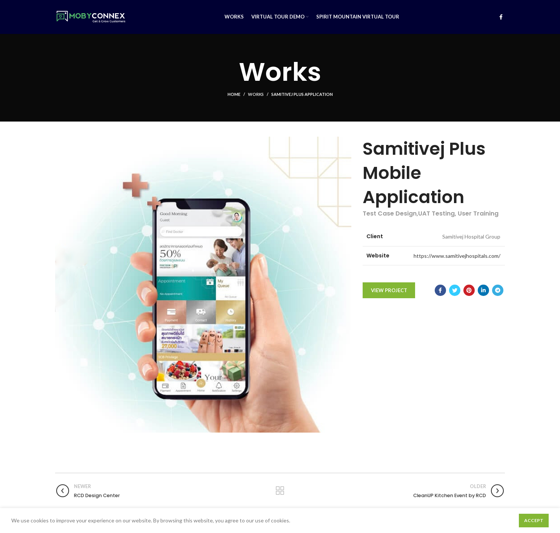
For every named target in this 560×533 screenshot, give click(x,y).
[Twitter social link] (454, 290)
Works (256, 94)
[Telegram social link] (497, 290)
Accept (533, 520)
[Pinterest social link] (469, 290)
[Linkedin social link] (483, 290)
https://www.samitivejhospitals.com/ (457, 256)
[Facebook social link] (501, 17)
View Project (389, 290)
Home (234, 94)
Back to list (279, 490)
